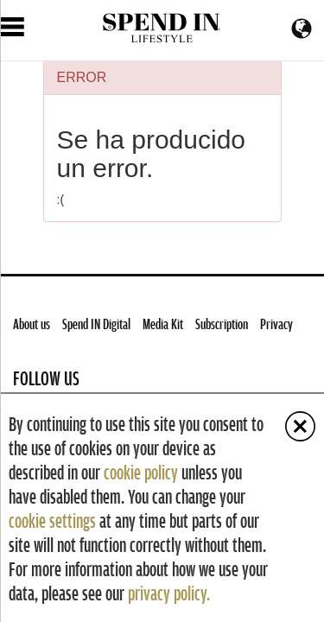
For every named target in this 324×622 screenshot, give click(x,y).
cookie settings (52, 520)
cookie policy (141, 472)
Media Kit (163, 323)
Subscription (221, 323)
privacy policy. (169, 593)
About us (31, 323)
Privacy (276, 323)
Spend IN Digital (96, 323)
